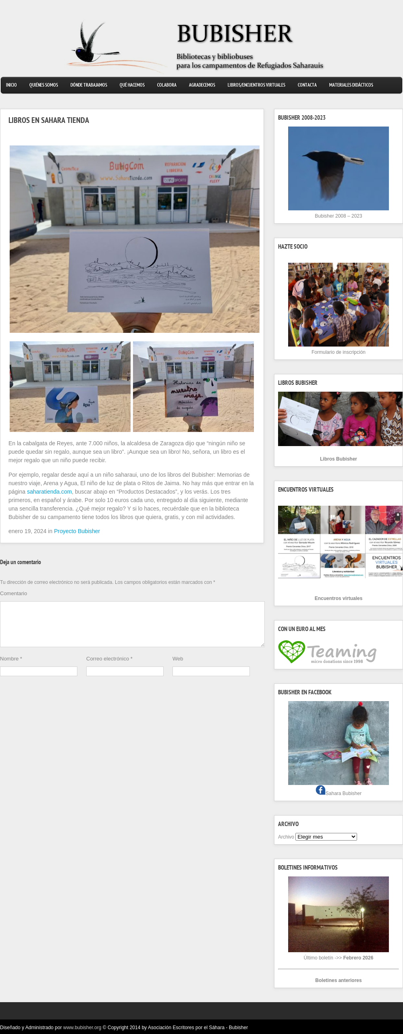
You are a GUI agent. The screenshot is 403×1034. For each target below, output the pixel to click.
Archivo (286, 837)
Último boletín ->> (339, 958)
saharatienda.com (49, 491)
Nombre (11, 668)
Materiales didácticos (351, 85)
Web (177, 668)
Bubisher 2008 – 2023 (338, 216)
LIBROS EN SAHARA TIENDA (48, 121)
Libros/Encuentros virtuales (256, 85)
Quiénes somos (43, 85)
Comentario (13, 593)
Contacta (307, 85)
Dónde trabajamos (89, 85)
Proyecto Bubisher (77, 531)
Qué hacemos (132, 85)
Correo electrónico (109, 668)
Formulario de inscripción (339, 352)
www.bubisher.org (82, 1027)
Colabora (167, 85)
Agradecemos (202, 85)
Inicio (11, 85)
